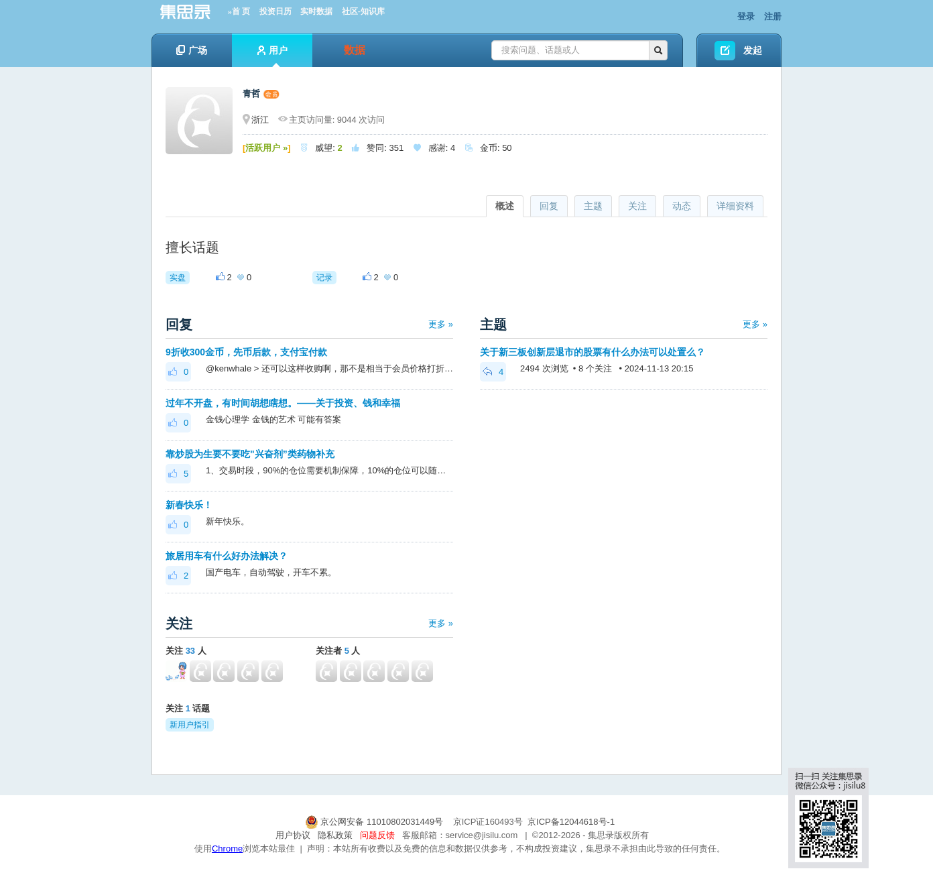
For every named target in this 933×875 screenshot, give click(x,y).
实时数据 (316, 11)
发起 (752, 50)
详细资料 (735, 205)
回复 (549, 205)
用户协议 (292, 835)
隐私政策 (335, 835)
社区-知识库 (363, 11)
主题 (593, 205)
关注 (637, 205)
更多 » (440, 324)
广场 (191, 50)
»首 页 (239, 11)
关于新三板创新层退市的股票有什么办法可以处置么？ (592, 352)
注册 (773, 16)
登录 (746, 16)
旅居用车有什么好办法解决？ (227, 555)
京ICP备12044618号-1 (571, 822)
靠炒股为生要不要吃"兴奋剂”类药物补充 (250, 454)
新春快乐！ (189, 505)
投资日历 (275, 11)
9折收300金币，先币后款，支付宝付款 (246, 352)
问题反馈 (377, 835)
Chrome (227, 848)
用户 (272, 56)
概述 (504, 205)
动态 (681, 205)
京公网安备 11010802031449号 (375, 822)
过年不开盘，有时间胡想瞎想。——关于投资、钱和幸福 (283, 403)
